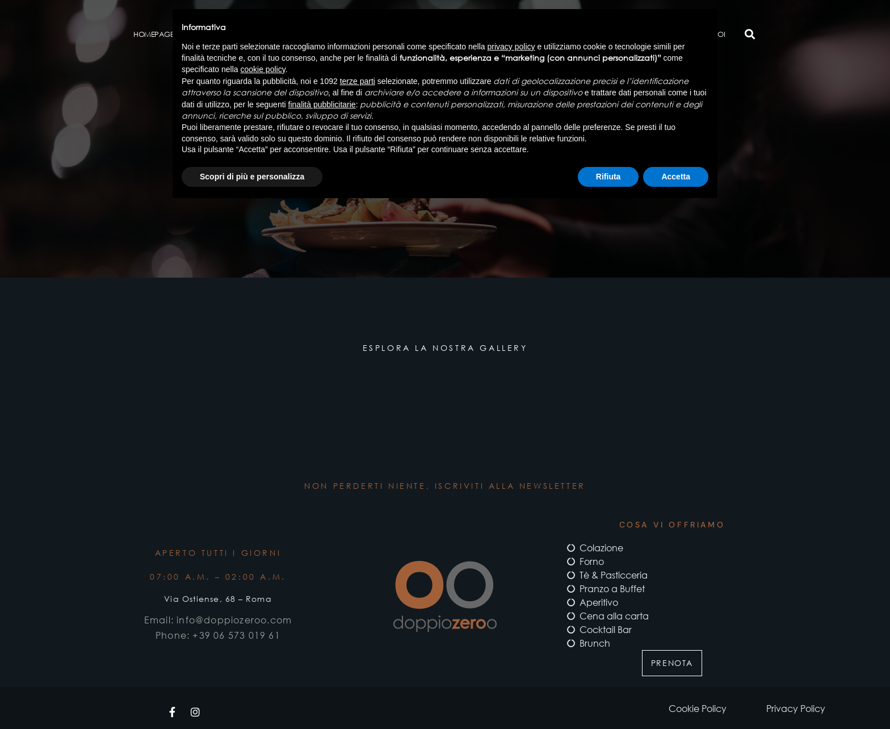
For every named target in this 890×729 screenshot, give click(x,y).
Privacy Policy (795, 708)
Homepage (153, 34)
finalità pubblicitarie (322, 104)
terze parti (357, 81)
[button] (749, 34)
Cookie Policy (698, 708)
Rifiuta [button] (608, 176)
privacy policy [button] (511, 46)
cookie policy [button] (263, 69)
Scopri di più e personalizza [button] (252, 176)
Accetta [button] (675, 176)
